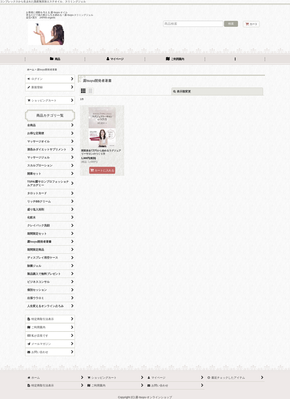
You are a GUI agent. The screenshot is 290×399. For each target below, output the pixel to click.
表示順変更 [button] (182, 91)
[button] (235, 59)
